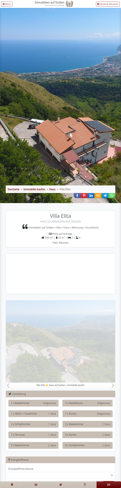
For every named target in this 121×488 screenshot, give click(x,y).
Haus (52, 189)
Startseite (14, 189)
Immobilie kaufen (34, 189)
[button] (77, 195)
